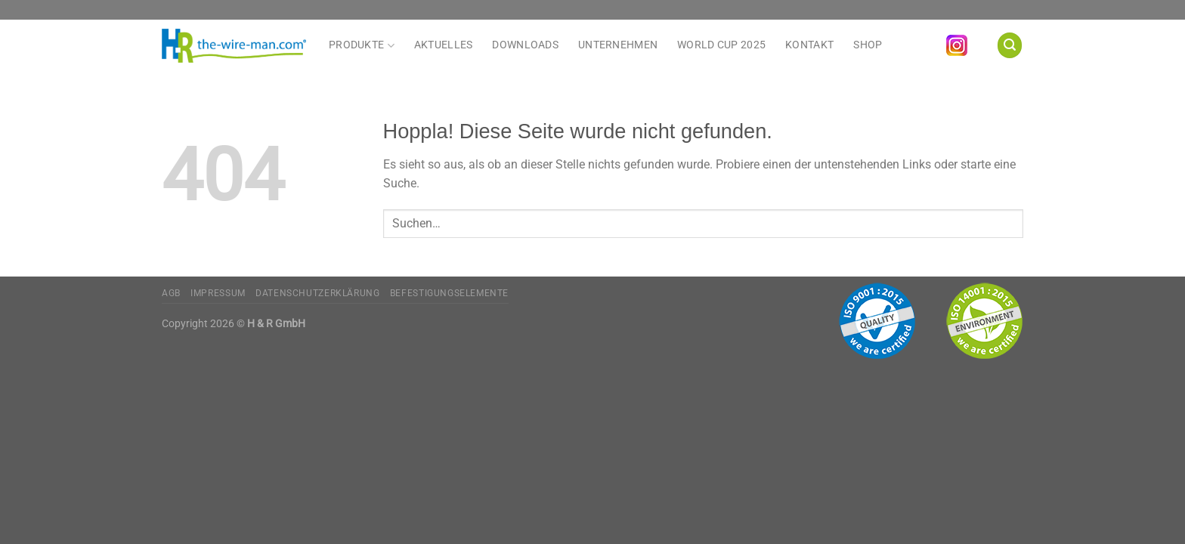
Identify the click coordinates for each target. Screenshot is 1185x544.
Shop (867, 45)
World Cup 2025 (721, 45)
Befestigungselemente (449, 293)
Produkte (361, 45)
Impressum (218, 293)
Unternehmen (617, 45)
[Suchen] (1010, 45)
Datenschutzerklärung (317, 293)
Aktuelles (443, 45)
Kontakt (809, 45)
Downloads (525, 45)
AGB (171, 293)
